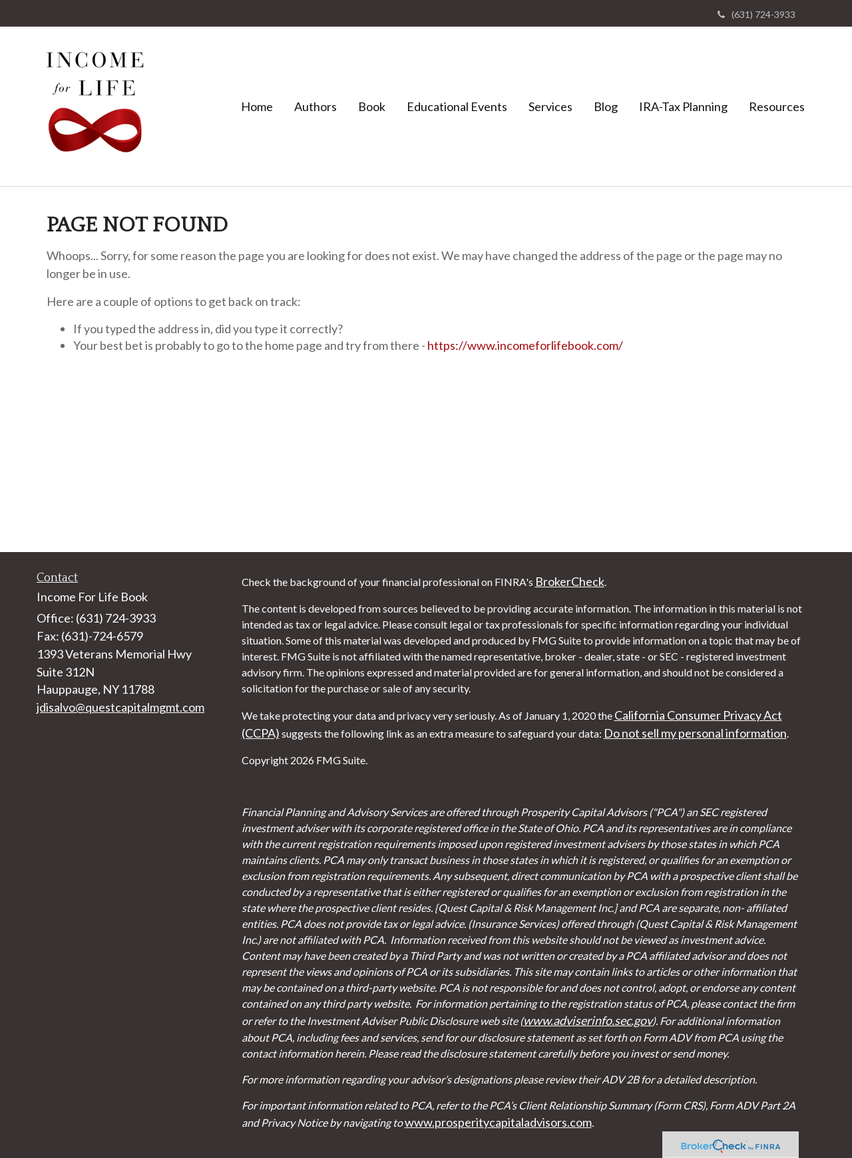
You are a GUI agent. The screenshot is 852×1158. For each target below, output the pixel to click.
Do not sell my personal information (695, 733)
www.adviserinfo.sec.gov (587, 1020)
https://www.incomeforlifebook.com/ (525, 345)
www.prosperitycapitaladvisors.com (498, 1122)
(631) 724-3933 (756, 14)
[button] (315, 106)
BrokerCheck (569, 581)
